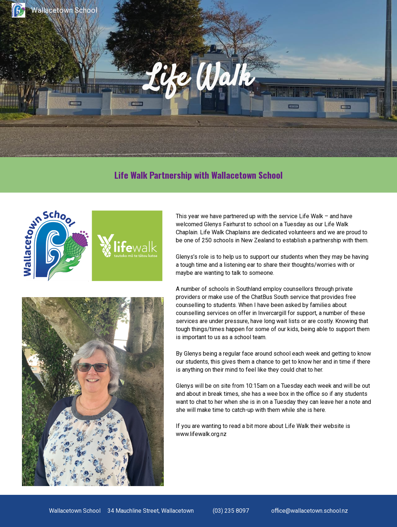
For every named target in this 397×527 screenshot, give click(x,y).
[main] (198, 79)
